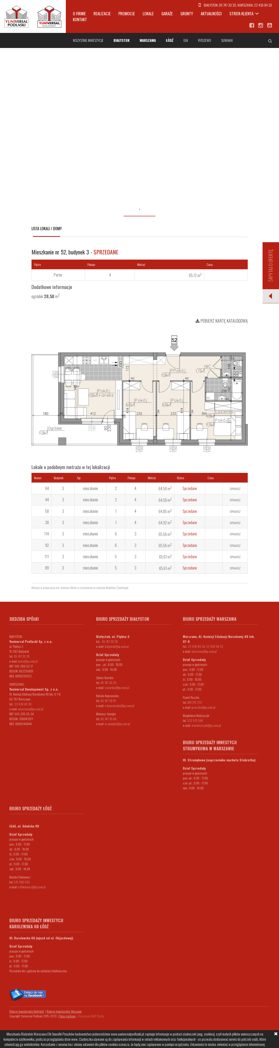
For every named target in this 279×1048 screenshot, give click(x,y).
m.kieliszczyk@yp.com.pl (206, 725)
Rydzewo (204, 40)
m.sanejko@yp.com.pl (117, 723)
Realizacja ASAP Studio (91, 1016)
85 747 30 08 (108, 718)
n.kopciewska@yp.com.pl (119, 705)
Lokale (148, 13)
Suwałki (227, 40)
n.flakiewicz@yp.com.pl (32, 886)
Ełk (186, 40)
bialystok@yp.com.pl (117, 646)
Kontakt (80, 19)
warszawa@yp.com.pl (30, 708)
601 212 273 (194, 702)
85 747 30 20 (108, 682)
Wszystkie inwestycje (88, 40)
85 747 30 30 (227, 5)
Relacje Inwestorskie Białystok (26, 1011)
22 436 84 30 (263, 5)
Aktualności (211, 13)
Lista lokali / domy (46, 228)
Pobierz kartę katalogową (222, 321)
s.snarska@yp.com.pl (117, 687)
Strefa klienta (241, 13)
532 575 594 (195, 720)
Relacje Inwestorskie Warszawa (64, 1011)
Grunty (187, 13)
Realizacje (102, 13)
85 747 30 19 (108, 700)
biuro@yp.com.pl (28, 661)
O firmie (79, 13)
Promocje (126, 13)
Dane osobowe (67, 1016)
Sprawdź (235, 489)
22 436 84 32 (214, 646)
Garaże (167, 13)
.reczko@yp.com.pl (204, 707)
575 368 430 (22, 881)
